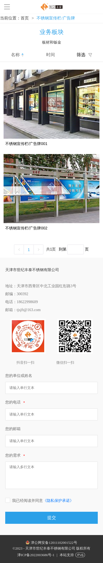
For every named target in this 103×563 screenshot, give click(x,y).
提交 (51, 517)
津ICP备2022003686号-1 (35, 555)
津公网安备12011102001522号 (54, 542)
